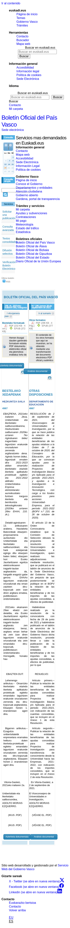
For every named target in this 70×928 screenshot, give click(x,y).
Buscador (22, 40)
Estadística (23, 232)
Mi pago (21, 220)
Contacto (22, 36)
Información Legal (28, 165)
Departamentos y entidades (34, 187)
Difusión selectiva (7, 252)
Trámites (22, 25)
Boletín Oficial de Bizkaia (32, 250)
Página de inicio (27, 14)
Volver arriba (17, 910)
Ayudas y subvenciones (31, 213)
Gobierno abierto (27, 195)
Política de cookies (28, 75)
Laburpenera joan (12, 315)
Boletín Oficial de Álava (31, 246)
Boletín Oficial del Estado (32, 257)
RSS (6, 282)
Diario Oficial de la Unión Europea (38, 261)
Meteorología (24, 224)
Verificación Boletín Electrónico (9, 265)
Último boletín (7, 278)
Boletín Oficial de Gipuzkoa (34, 253)
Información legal (27, 71)
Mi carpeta (16, 108)
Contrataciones (26, 217)
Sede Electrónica (27, 78)
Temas (20, 18)
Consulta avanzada (8, 228)
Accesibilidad (25, 67)
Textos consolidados (10, 240)
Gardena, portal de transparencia (38, 199)
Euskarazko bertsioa (22, 902)
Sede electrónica (12, 129)
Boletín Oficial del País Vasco (35, 242)
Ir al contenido (10, 3)
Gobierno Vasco (27, 21)
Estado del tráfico (27, 228)
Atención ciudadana (29, 191)
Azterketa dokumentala (17, 836)
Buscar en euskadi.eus (40, 47)
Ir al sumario (44, 313)
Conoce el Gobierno (29, 184)
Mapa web (23, 43)
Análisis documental (37, 371)
